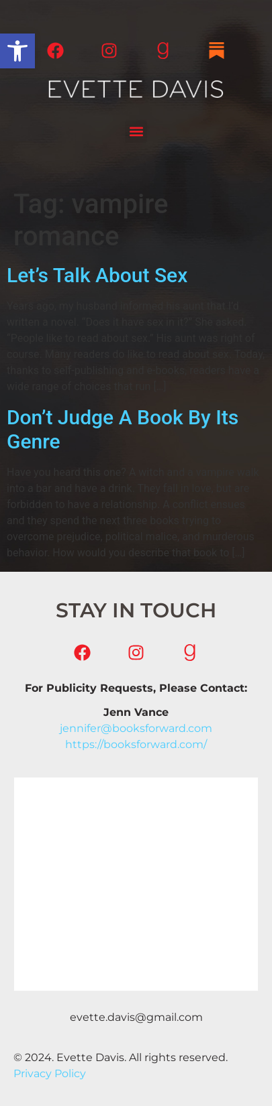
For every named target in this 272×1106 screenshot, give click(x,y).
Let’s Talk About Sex (97, 275)
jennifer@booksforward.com (136, 728)
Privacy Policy (49, 1073)
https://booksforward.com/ (136, 744)
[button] (17, 51)
